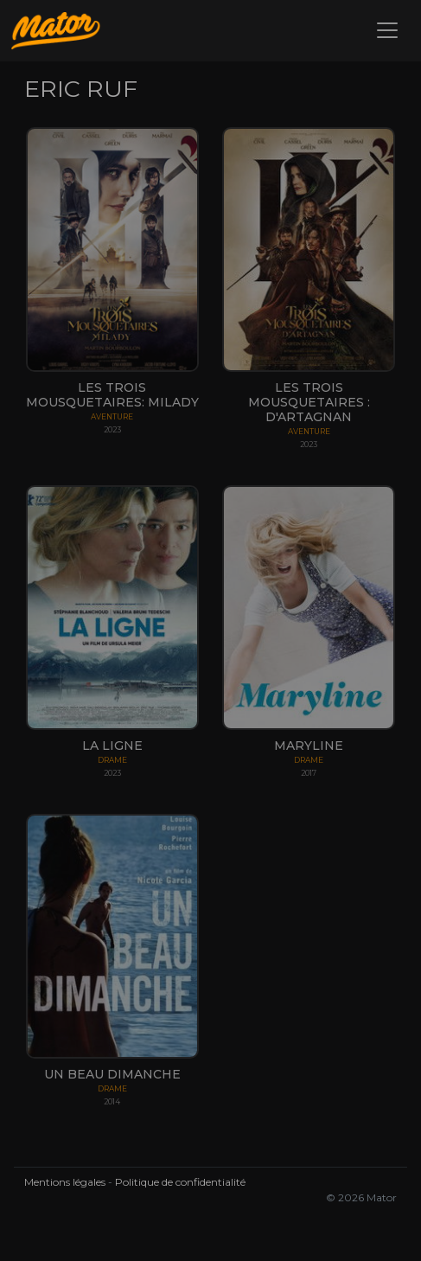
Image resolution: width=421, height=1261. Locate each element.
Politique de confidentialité (180, 1181)
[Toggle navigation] (387, 30)
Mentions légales (64, 1181)
